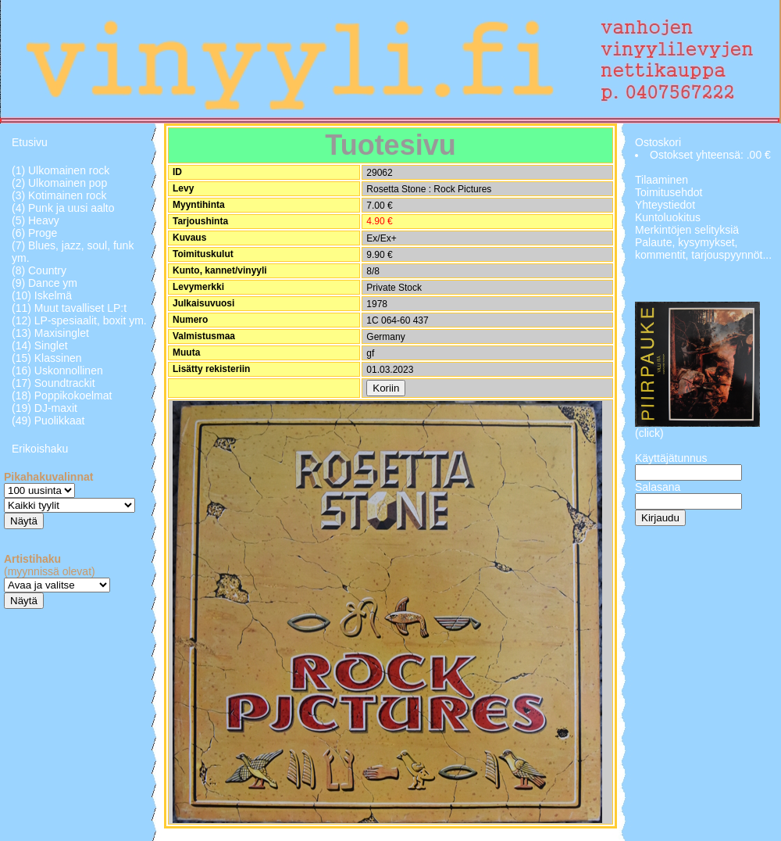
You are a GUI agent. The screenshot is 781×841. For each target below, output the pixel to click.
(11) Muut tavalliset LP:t (69, 308)
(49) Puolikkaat (48, 420)
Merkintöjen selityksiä (687, 230)
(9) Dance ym (44, 283)
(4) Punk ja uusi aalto (63, 208)
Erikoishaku (40, 448)
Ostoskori (658, 142)
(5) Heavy (35, 220)
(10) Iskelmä (42, 295)
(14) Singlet (40, 345)
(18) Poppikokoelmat (62, 395)
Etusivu (30, 142)
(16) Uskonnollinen (57, 370)
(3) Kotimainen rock (59, 195)
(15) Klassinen (47, 358)
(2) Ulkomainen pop (59, 183)
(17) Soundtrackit (53, 383)
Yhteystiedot (665, 205)
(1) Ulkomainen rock (60, 170)
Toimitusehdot (668, 192)
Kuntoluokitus (668, 217)
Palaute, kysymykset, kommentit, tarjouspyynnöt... (703, 248)
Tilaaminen (661, 180)
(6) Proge (34, 233)
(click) (649, 433)
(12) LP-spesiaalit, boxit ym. (79, 320)
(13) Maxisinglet (50, 333)
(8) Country (39, 270)
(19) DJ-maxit (44, 408)
